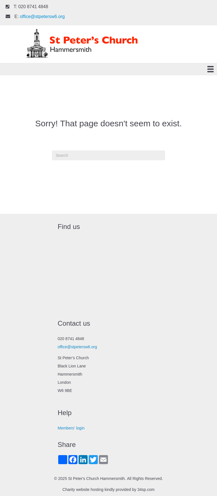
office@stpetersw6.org (42, 16)
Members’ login (71, 428)
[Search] (108, 155)
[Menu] (210, 69)
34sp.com (146, 489)
